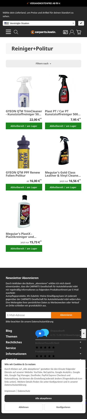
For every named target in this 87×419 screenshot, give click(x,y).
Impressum (10, 391)
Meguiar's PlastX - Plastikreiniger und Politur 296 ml (20, 235)
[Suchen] (16, 32)
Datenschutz (24, 391)
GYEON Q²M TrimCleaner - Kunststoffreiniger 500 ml (24, 113)
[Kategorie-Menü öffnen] (8, 31)
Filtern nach (43, 63)
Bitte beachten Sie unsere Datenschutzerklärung (29, 321)
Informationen (43, 353)
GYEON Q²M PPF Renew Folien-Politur (23, 174)
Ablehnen (23, 407)
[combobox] (39, 23)
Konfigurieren (63, 407)
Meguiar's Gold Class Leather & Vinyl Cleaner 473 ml (62, 174)
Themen (43, 336)
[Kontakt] (65, 32)
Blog (43, 330)
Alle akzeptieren (43, 398)
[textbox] (39, 23)
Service (43, 348)
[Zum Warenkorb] (78, 32)
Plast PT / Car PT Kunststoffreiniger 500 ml (61, 113)
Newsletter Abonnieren (22, 277)
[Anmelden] (72, 32)
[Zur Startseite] (43, 32)
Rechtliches (43, 342)
